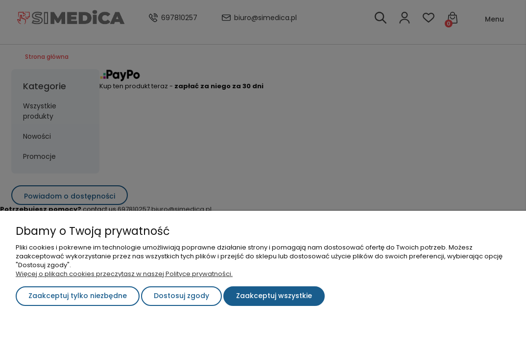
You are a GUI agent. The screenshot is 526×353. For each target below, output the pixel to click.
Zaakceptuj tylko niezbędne (77, 296)
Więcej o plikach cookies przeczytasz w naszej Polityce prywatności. (124, 273)
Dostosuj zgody (181, 296)
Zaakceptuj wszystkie (274, 296)
